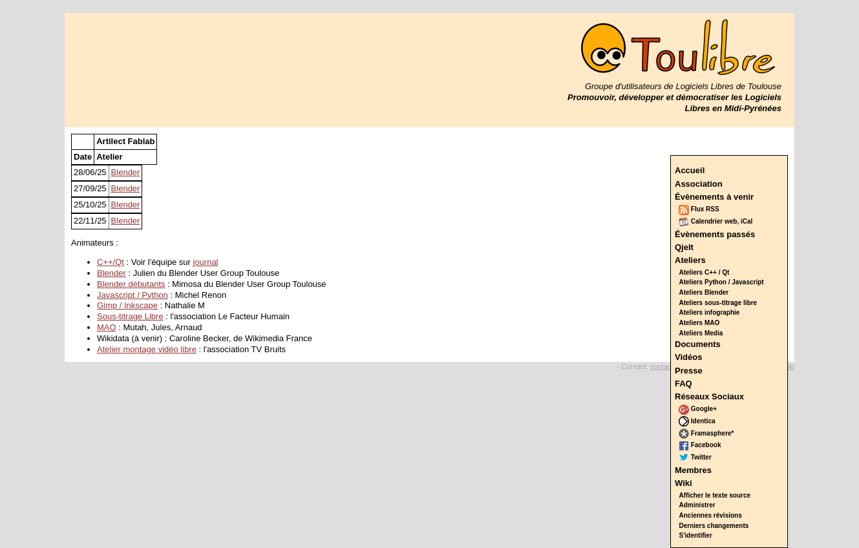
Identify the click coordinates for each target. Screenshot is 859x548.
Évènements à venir (714, 197)
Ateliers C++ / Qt (704, 272)
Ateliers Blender (704, 292)
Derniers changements (714, 525)
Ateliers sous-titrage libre (718, 302)
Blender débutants (131, 284)
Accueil (690, 170)
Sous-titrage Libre (130, 316)
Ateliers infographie (709, 312)
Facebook (700, 444)
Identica (697, 421)
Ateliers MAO (699, 322)
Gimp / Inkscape (127, 305)
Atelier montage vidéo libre (146, 349)
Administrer (697, 505)
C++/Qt (110, 262)
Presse (689, 370)
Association (699, 184)
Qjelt (684, 247)
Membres (693, 470)
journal (205, 262)
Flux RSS (699, 209)
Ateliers (690, 260)
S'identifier (695, 535)
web (731, 221)
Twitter (695, 457)
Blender (125, 172)
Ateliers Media (701, 333)
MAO (106, 327)
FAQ (683, 383)
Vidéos (688, 357)
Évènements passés (715, 234)
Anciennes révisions (710, 515)
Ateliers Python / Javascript (721, 282)
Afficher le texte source (715, 495)
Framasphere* (706, 433)
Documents (698, 344)
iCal (746, 221)
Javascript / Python (132, 295)
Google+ (698, 408)
